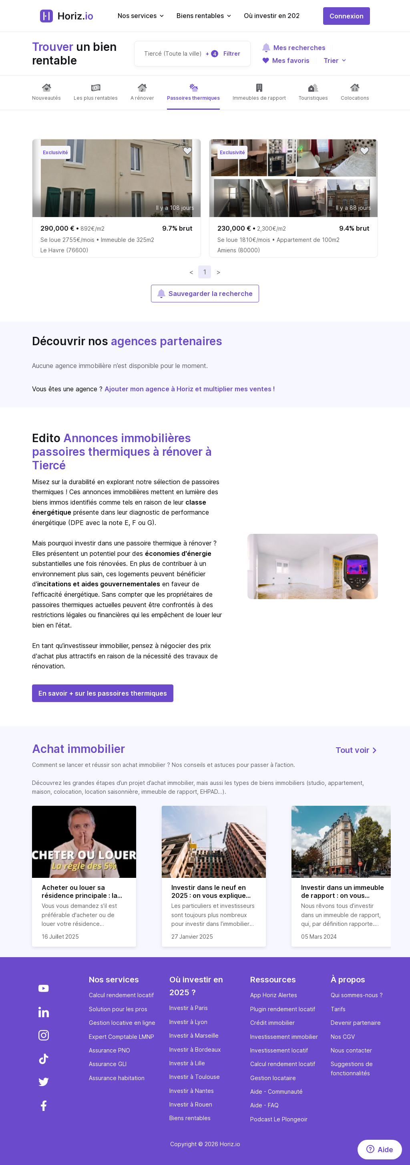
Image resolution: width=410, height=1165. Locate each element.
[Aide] (380, 1149)
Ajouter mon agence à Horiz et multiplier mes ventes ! (190, 389)
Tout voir (357, 750)
